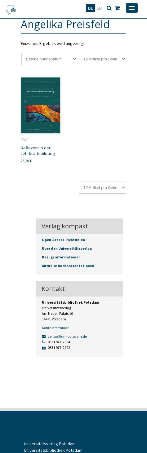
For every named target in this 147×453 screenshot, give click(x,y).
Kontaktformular (55, 327)
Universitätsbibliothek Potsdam (53, 450)
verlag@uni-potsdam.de (64, 336)
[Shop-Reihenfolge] (49, 59)
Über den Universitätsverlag (67, 248)
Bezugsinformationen (61, 257)
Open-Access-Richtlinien (63, 239)
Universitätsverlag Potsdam (50, 443)
